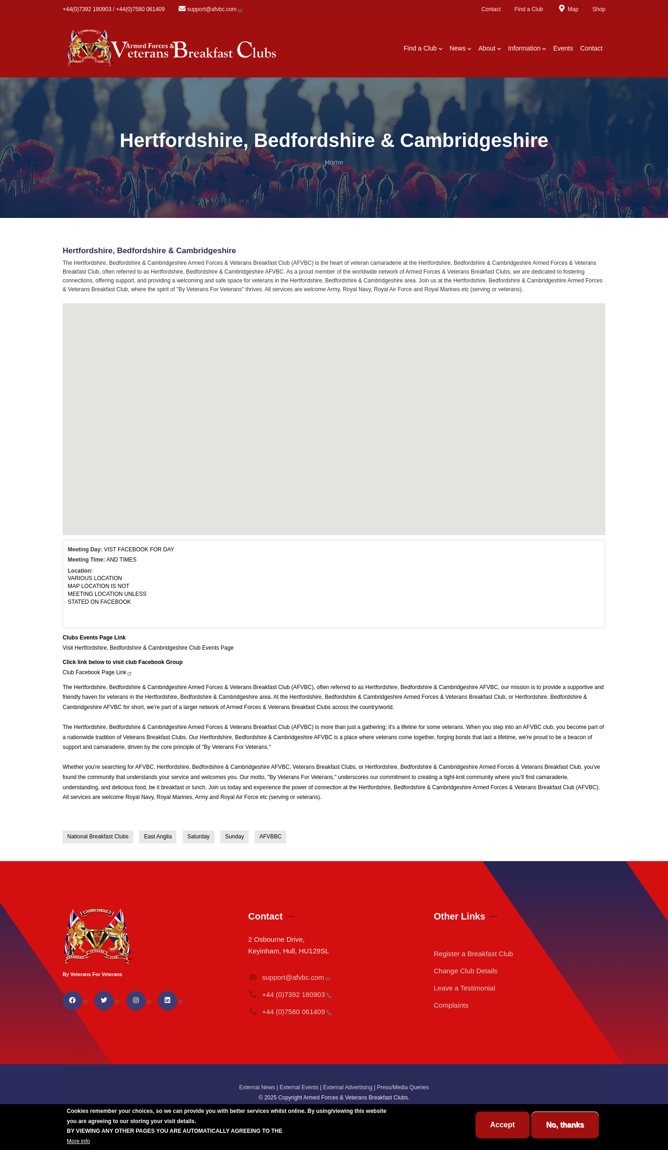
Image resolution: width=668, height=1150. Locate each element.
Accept (502, 1125)
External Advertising (348, 1087)
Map (567, 9)
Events (563, 48)
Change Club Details (466, 971)
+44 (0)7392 (290, 994)
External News (257, 1087)
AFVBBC (270, 836)
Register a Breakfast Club (473, 954)
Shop (598, 9)
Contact (491, 9)
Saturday (198, 836)
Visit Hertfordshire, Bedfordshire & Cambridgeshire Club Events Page (148, 648)
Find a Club (528, 9)
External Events (299, 1087)
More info (78, 1141)
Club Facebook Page (98, 672)
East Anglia (158, 836)
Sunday (234, 836)
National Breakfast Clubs (97, 836)
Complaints (451, 1005)
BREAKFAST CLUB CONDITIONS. (328, 1131)
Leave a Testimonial (464, 988)
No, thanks (565, 1125)
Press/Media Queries (403, 1087)
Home (334, 162)
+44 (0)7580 (290, 1012)
